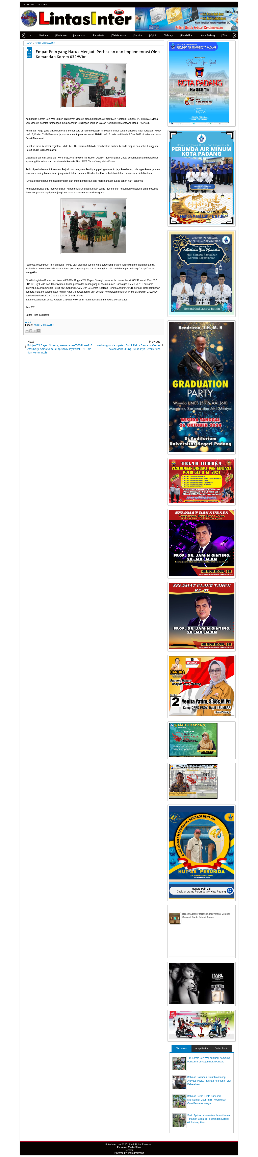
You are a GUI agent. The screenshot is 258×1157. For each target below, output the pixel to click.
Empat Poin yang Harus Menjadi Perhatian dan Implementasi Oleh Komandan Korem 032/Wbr (98, 54)
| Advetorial (71, 35)
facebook (222, 4)
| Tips (216, 35)
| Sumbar (129, 35)
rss (233, 4)
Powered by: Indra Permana (129, 1153)
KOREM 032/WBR (44, 325)
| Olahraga (159, 35)
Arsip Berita (201, 1048)
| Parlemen (52, 35)
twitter (217, 4)
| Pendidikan (178, 35)
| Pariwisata (90, 35)
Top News (181, 1048)
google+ (227, 4)
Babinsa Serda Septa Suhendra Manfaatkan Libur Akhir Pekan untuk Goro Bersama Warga (206, 1100)
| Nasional (35, 35)
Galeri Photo (221, 1048)
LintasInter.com (113, 1144)
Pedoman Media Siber (129, 1147)
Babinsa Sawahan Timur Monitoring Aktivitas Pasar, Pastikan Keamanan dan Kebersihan (209, 1081)
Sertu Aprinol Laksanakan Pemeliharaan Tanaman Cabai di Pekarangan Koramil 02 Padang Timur (209, 1119)
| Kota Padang (199, 35)
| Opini (144, 35)
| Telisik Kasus (110, 35)
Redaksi (129, 1150)
